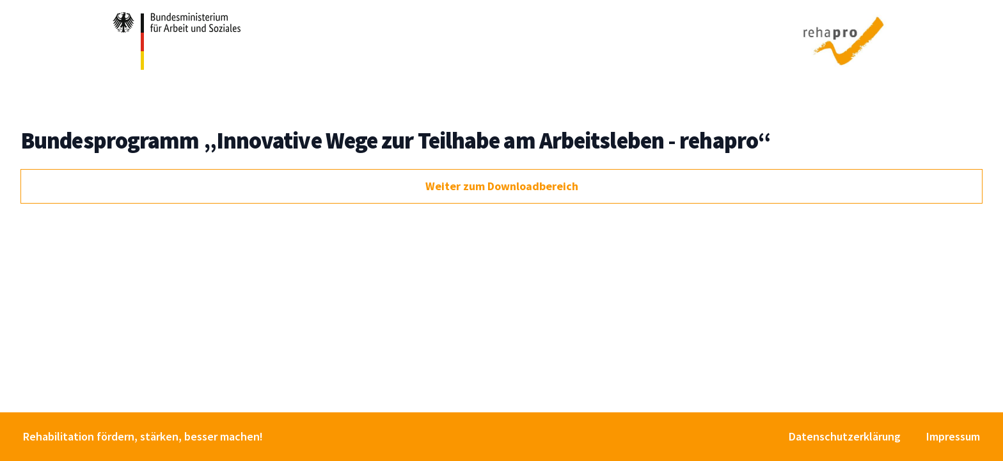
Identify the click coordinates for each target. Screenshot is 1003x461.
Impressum (953, 436)
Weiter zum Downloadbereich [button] (501, 186)
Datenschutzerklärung (845, 436)
